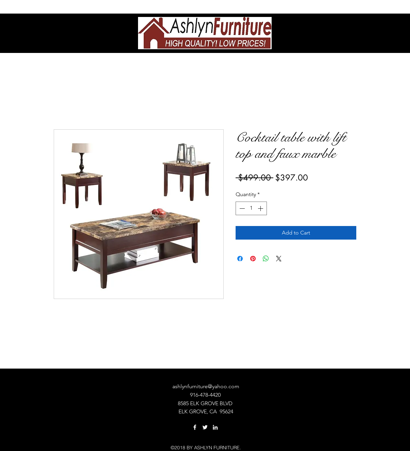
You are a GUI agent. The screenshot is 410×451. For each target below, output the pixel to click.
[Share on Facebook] (240, 259)
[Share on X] (279, 259)
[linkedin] (215, 427)
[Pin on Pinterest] (253, 259)
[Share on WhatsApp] (266, 259)
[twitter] (205, 427)
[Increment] (261, 208)
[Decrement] (241, 208)
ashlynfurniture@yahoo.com (205, 386)
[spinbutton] (251, 208)
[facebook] (194, 427)
